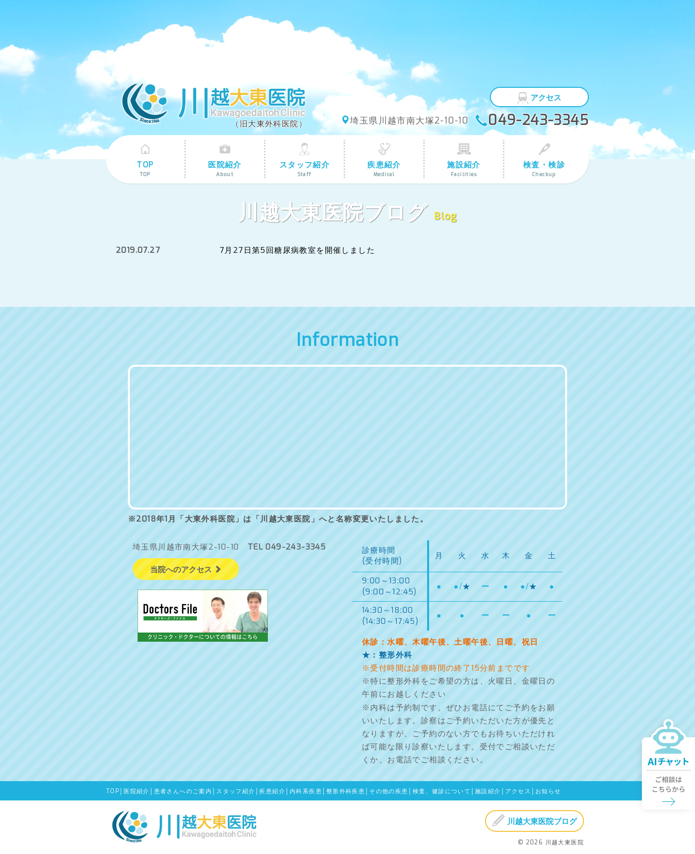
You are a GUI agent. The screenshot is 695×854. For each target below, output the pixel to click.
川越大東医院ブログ (534, 820)
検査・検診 (544, 160)
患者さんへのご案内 (183, 791)
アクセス (539, 98)
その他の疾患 (388, 791)
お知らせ (548, 791)
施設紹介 (464, 160)
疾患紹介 (384, 160)
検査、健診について (442, 791)
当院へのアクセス (186, 570)
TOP (145, 160)
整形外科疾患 (345, 791)
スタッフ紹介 (304, 160)
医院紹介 (225, 160)
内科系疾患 (306, 791)
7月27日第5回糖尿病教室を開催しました (297, 250)
